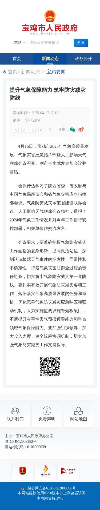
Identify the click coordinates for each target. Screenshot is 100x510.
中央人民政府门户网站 (24, 4)
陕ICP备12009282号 (21, 442)
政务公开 (83, 58)
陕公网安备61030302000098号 (51, 488)
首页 (17, 58)
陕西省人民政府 (61, 4)
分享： (63, 130)
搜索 (81, 43)
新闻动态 (50, 58)
